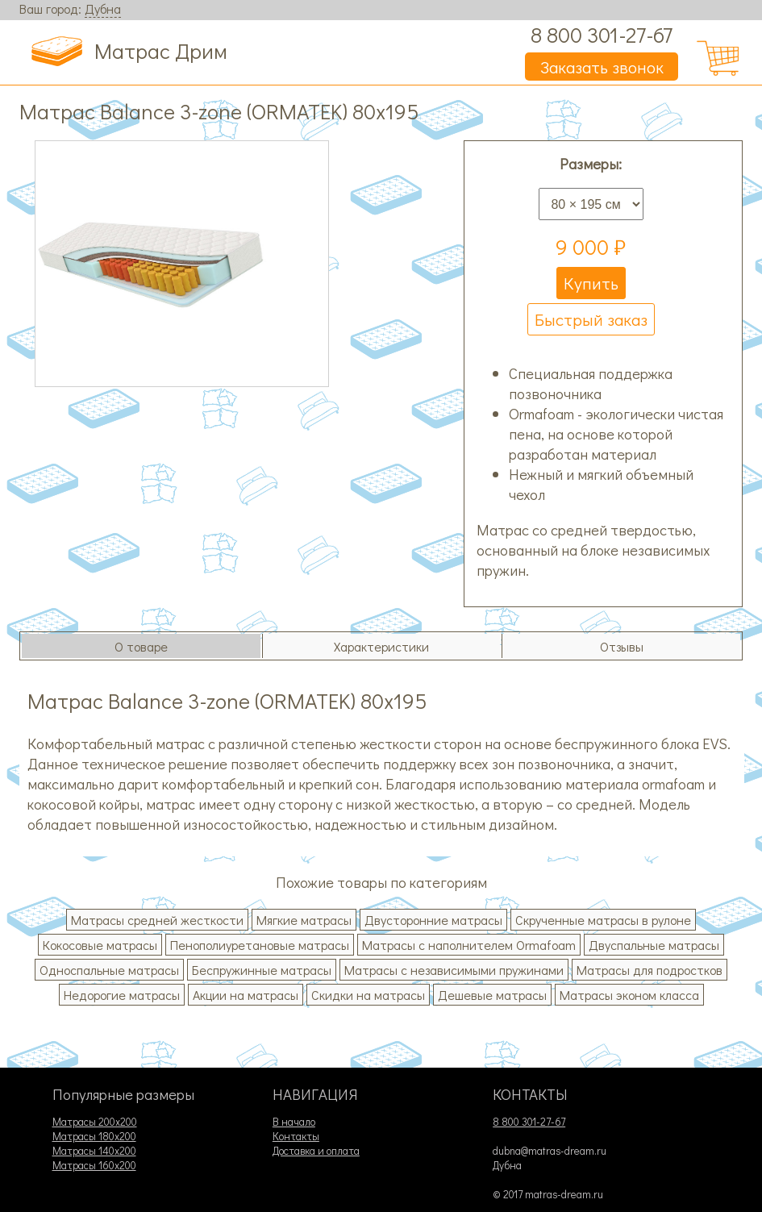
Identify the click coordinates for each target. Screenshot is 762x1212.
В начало (294, 1121)
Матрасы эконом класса (629, 994)
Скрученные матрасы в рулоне (603, 919)
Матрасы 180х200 (94, 1136)
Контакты (296, 1136)
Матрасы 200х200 (94, 1121)
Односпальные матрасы (109, 969)
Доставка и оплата (316, 1150)
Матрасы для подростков (649, 969)
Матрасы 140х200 (94, 1150)
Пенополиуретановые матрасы (259, 944)
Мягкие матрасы (304, 919)
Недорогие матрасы (122, 994)
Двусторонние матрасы (433, 919)
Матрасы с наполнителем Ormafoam (469, 944)
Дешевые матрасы (492, 994)
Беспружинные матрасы (261, 969)
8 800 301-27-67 (601, 34)
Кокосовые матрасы (100, 944)
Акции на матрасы (245, 994)
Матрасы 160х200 (94, 1165)
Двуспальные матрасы (654, 944)
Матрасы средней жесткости (157, 919)
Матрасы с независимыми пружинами (454, 969)
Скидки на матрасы (368, 994)
